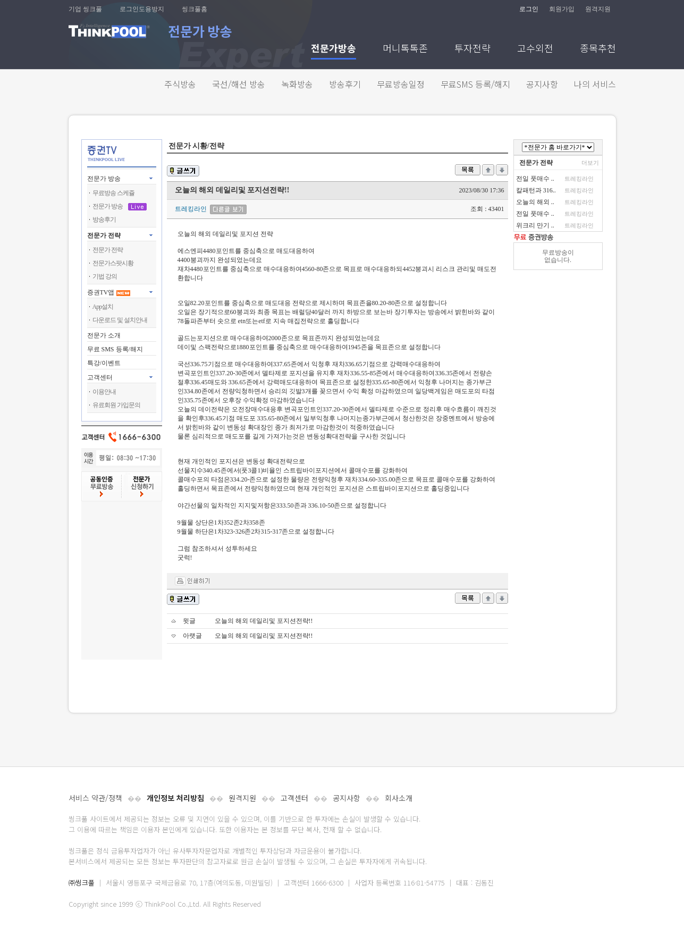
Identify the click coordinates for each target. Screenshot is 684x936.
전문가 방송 (104, 178)
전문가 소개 (104, 335)
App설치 (103, 306)
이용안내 (104, 391)
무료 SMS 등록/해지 (115, 349)
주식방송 (180, 84)
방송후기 (345, 84)
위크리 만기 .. (535, 225)
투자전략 (472, 49)
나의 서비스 (595, 84)
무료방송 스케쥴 (113, 193)
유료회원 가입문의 (116, 405)
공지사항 (542, 84)
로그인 (528, 9)
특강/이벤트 (104, 363)
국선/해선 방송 (238, 84)
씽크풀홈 (194, 9)
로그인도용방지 (142, 9)
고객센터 (294, 797)
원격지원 (598, 9)
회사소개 (398, 797)
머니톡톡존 (405, 49)
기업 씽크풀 (85, 9)
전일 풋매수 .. (535, 178)
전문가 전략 (104, 235)
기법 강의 (104, 276)
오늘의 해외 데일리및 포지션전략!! (264, 621)
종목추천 (598, 49)
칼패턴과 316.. (536, 190)
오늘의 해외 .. (535, 202)
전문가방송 (333, 49)
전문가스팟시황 (112, 263)
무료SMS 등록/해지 (475, 84)
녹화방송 (297, 84)
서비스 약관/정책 (95, 797)
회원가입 (562, 9)
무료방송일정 (401, 84)
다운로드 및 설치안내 (119, 320)
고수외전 (535, 49)
